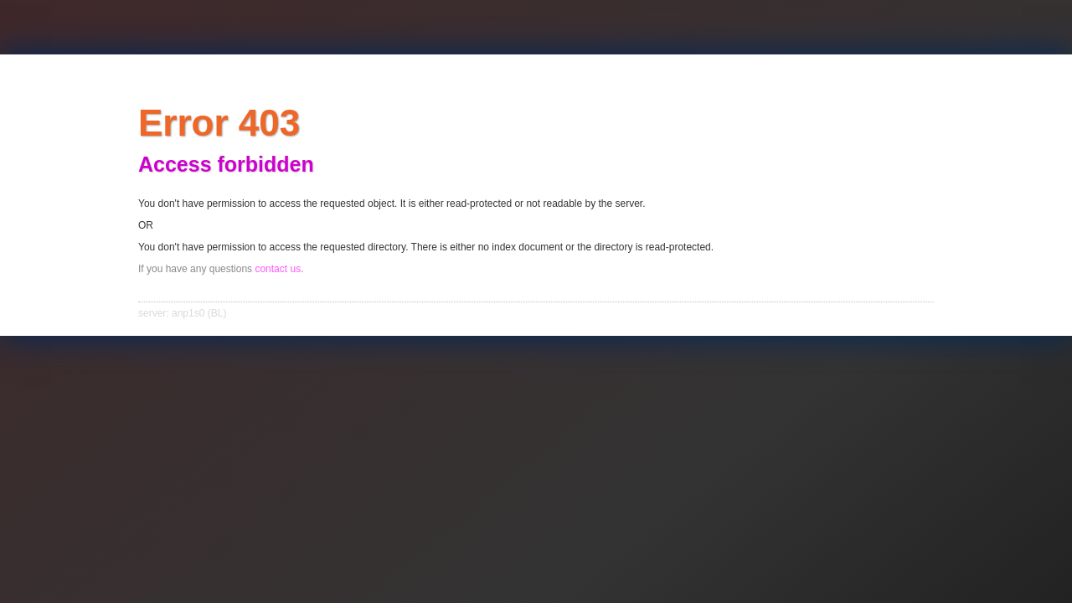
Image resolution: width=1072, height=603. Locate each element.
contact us (278, 269)
